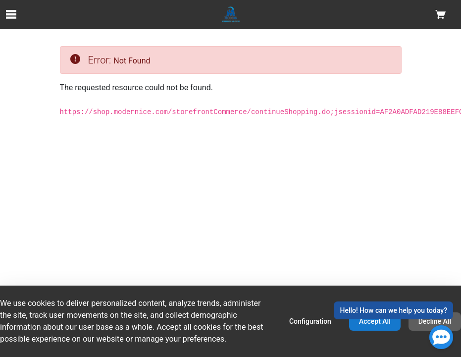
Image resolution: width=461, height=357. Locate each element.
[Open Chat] (441, 337)
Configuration (310, 321)
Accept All (375, 321)
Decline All (434, 321)
